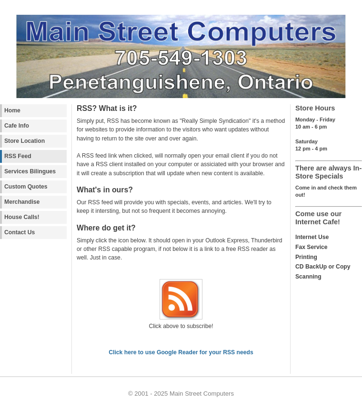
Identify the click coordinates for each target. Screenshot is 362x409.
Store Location (24, 141)
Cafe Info (16, 125)
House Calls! (22, 217)
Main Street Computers (202, 393)
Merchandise (22, 202)
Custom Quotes (26, 186)
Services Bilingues (30, 171)
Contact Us (19, 232)
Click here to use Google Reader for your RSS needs (181, 352)
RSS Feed (17, 156)
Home (12, 110)
